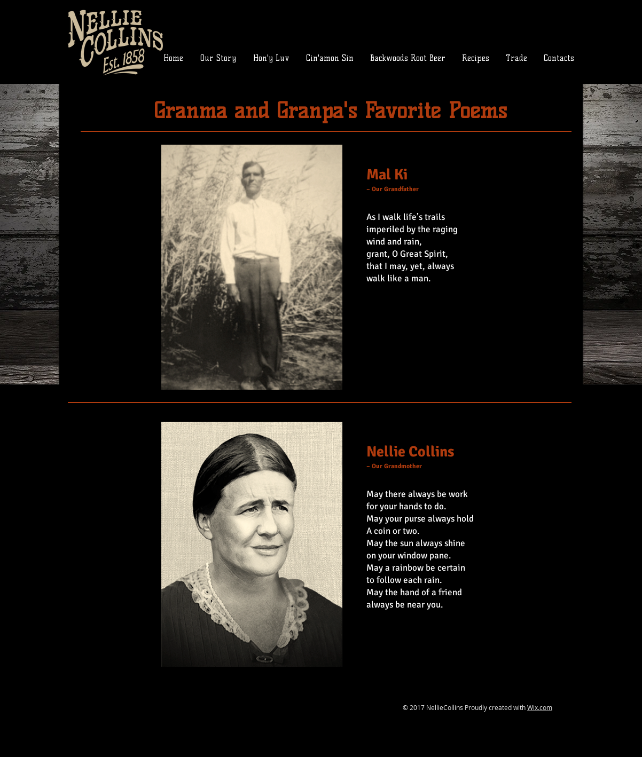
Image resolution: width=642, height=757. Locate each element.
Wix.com (539, 707)
